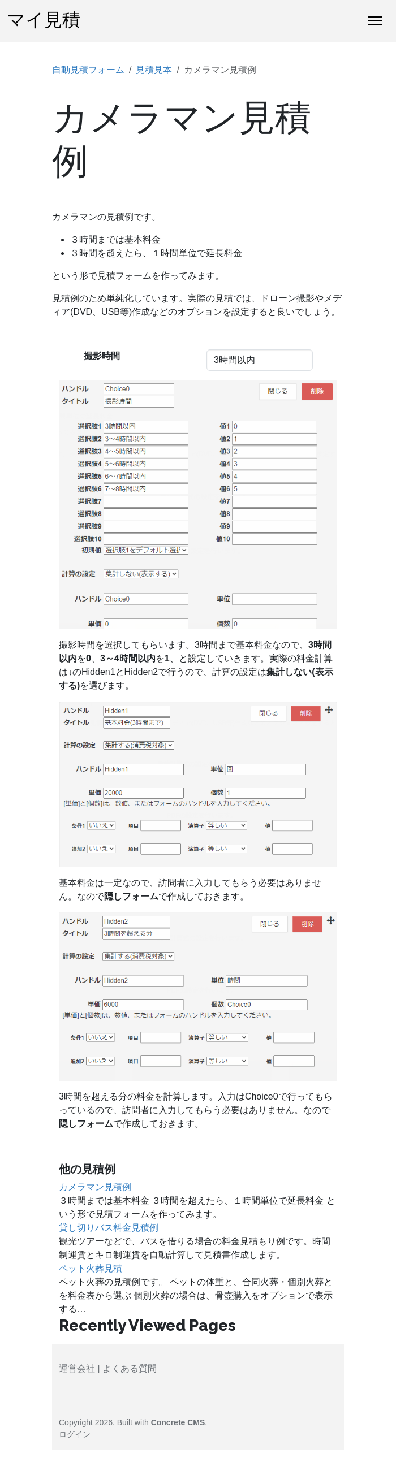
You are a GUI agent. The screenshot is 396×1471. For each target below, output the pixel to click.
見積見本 (154, 70)
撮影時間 (102, 356)
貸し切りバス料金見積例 (108, 1227)
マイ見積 (43, 21)
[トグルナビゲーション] (374, 21)
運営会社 (77, 1368)
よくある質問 (129, 1368)
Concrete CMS (178, 1422)
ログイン (75, 1434)
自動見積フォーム (88, 70)
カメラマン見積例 (95, 1187)
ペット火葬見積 (90, 1268)
